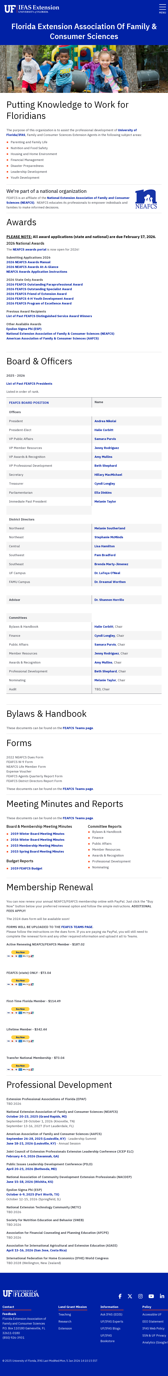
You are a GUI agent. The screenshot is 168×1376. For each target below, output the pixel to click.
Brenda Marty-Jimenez (111, 564)
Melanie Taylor (105, 501)
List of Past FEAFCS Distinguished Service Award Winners (49, 316)
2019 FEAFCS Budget (26, 868)
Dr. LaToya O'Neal (107, 573)
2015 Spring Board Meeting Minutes (37, 851)
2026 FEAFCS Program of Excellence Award (39, 303)
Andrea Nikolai (105, 421)
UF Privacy (159, 1335)
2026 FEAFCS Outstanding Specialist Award (39, 289)
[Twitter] (130, 1296)
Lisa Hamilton (104, 546)
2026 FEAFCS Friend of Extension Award (36, 294)
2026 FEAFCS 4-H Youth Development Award (40, 298)
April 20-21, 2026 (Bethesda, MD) (31, 1169)
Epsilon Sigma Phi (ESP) (24, 329)
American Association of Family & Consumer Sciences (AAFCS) (52, 338)
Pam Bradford (105, 555)
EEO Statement (153, 1321)
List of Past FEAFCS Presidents (29, 383)
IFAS (40, 1360)
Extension (65, 1328)
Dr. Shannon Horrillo (109, 600)
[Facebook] (120, 1296)
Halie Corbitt (103, 430)
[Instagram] (140, 1296)
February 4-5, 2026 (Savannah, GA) (32, 1156)
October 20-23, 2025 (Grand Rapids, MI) (36, 1116)
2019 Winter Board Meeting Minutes (37, 834)
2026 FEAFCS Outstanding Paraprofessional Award (44, 284)
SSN (145, 1335)
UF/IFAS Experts (111, 1321)
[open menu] (161, 5)
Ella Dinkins (103, 492)
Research (64, 1321)
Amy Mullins (103, 457)
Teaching (64, 1314)
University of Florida (24, 1360)
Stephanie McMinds (108, 537)
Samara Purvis (105, 439)
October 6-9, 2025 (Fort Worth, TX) (32, 1194)
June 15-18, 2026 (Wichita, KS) (29, 1182)
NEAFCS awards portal (29, 249)
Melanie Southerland (109, 528)
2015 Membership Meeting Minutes (37, 845)
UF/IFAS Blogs (110, 1328)
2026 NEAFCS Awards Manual (28, 262)
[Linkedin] (162, 1296)
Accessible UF (152, 1314)
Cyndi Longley (104, 483)
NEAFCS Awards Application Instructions (36, 271)
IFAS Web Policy (153, 1328)
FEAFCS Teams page (78, 728)
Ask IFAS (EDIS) (111, 1314)
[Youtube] (151, 1296)
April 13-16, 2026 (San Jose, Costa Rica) (36, 1250)
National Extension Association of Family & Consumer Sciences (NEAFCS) (60, 333)
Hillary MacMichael (108, 474)
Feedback (9, 1314)
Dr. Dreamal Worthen (110, 582)
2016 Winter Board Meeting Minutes (37, 839)
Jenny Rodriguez (106, 448)
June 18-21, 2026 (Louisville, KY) (31, 1143)
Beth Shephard (105, 465)
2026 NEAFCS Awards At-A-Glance (32, 267)
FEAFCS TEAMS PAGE (77, 927)
